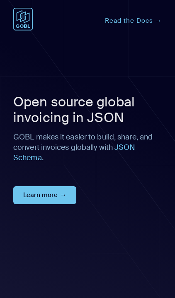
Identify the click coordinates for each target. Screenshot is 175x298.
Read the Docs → (133, 21)
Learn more (40, 195)
